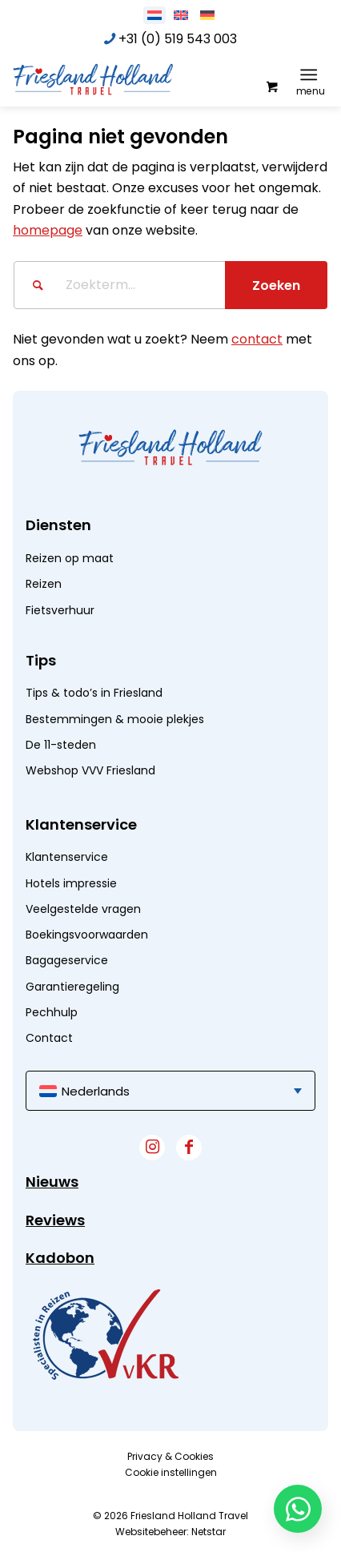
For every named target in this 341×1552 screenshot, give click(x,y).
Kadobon (60, 1258)
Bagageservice (67, 960)
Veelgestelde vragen (83, 909)
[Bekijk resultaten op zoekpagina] (276, 285)
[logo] (133, 78)
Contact (49, 1038)
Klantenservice (67, 857)
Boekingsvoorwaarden (87, 935)
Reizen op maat (70, 558)
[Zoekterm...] (170, 285)
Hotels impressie (71, 883)
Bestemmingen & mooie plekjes (115, 719)
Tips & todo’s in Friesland (94, 693)
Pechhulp (52, 1012)
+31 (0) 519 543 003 (177, 39)
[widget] (106, 1334)
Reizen (44, 584)
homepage (47, 230)
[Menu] (308, 74)
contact (257, 339)
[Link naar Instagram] (152, 1147)
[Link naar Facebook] (189, 1147)
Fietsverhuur (60, 610)
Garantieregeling (72, 987)
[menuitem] (311, 74)
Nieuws (52, 1182)
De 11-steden (61, 745)
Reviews (55, 1220)
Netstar (208, 1531)
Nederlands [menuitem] (96, 1091)
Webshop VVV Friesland (90, 770)
